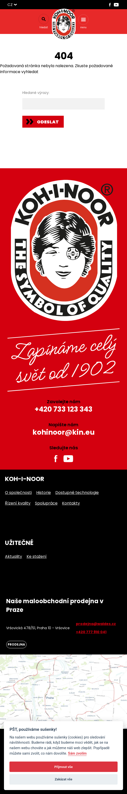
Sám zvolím (77, 753)
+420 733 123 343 (63, 409)
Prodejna (16, 644)
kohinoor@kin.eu (63, 432)
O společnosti (18, 492)
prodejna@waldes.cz (96, 623)
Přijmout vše (63, 767)
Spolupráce (46, 503)
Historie (43, 492)
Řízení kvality (18, 503)
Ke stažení (37, 556)
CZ (10, 4)
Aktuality (13, 556)
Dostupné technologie (77, 492)
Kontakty (71, 503)
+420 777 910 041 (91, 631)
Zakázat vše (63, 779)
